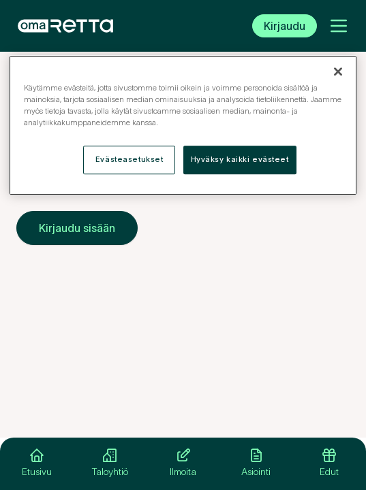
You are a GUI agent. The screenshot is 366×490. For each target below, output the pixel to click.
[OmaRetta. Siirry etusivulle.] (65, 26)
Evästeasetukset (129, 159)
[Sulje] (338, 71)
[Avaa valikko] (339, 26)
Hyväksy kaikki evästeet (240, 159)
